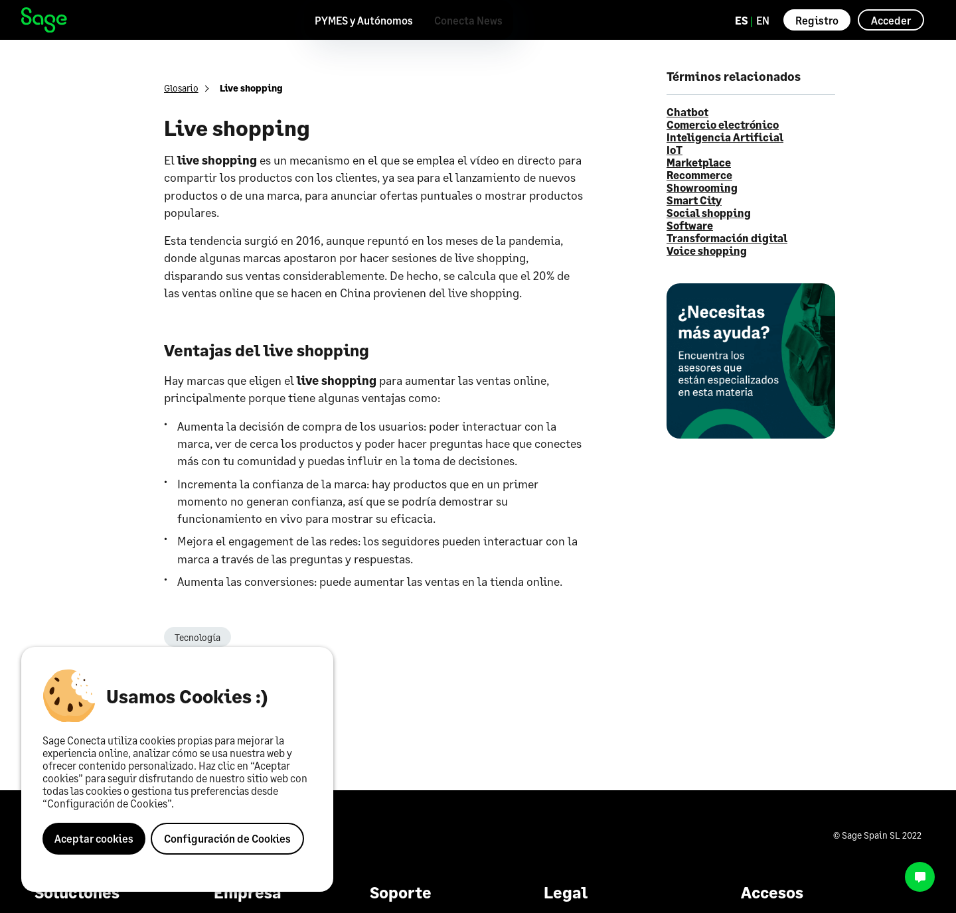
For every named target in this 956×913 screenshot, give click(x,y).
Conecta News (468, 20)
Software (690, 225)
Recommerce (699, 175)
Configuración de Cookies (227, 838)
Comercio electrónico (723, 124)
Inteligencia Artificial (725, 137)
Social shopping (709, 212)
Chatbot (687, 111)
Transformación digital (727, 238)
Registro (816, 20)
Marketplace (699, 162)
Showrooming (702, 187)
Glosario (181, 88)
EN (762, 20)
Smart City (694, 200)
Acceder (891, 20)
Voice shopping (707, 250)
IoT (674, 149)
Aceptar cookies (93, 838)
